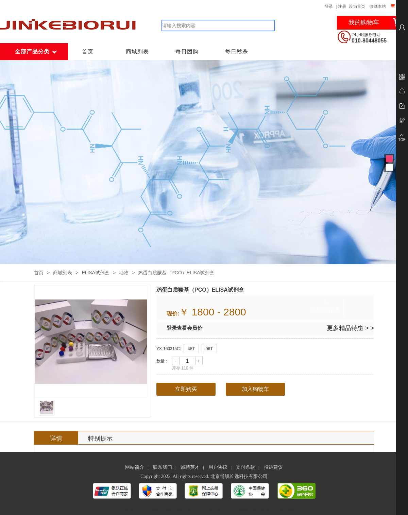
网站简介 (134, 467)
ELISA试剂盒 (95, 272)
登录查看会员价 (184, 328)
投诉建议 (273, 467)
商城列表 (137, 51)
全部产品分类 (35, 51)
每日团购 (187, 51)
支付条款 (245, 467)
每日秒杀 (236, 51)
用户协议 (217, 467)
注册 (342, 6)
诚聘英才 (190, 467)
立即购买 (186, 389)
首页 (88, 51)
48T (191, 348)
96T (209, 348)
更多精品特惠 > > (350, 328)
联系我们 (162, 467)
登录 (329, 6)
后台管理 (287, 510)
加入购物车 (255, 389)
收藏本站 (378, 6)
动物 (124, 272)
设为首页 (357, 6)
